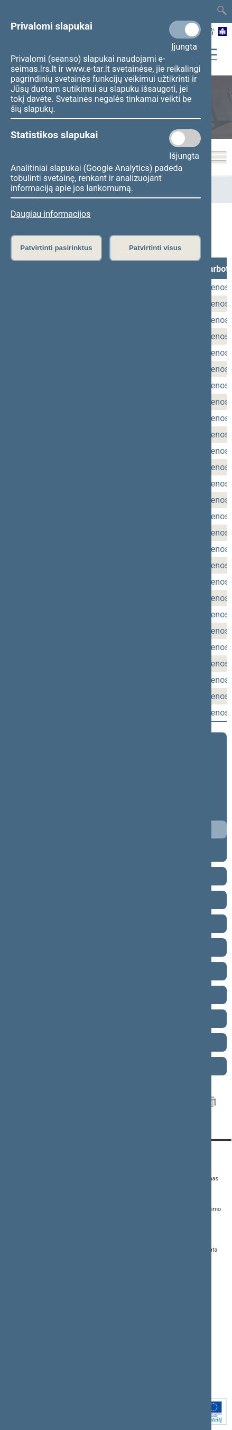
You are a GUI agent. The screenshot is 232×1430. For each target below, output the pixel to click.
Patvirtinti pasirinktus (56, 248)
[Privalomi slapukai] (185, 30)
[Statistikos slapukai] (185, 138)
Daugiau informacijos (50, 214)
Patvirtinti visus (155, 248)
